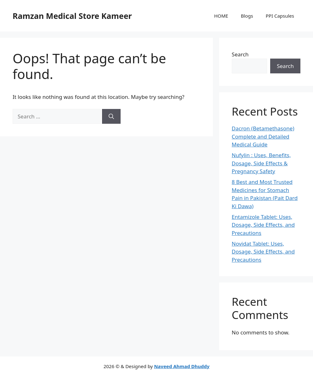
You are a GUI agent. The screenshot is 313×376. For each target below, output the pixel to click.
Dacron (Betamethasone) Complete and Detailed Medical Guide (263, 136)
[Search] (111, 116)
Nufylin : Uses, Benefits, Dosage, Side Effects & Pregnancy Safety (261, 163)
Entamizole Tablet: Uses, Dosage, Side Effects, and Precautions (263, 224)
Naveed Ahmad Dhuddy (181, 366)
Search (240, 54)
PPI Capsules (280, 16)
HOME (221, 16)
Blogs (247, 16)
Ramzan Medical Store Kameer (72, 15)
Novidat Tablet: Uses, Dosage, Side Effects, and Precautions (263, 251)
